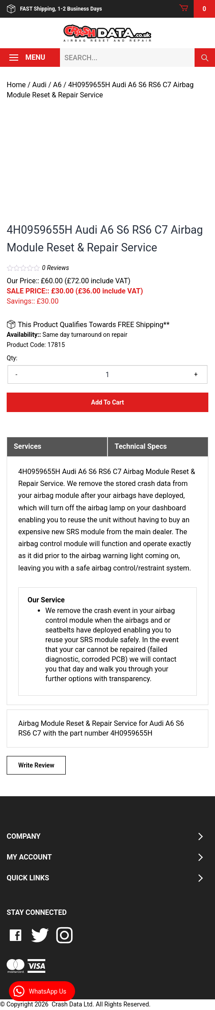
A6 (57, 85)
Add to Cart (107, 402)
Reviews (55, 267)
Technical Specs (141, 446)
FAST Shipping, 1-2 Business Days (54, 8)
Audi (39, 85)
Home (16, 85)
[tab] (57, 446)
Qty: (12, 358)
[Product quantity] (107, 374)
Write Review (36, 765)
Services (27, 446)
